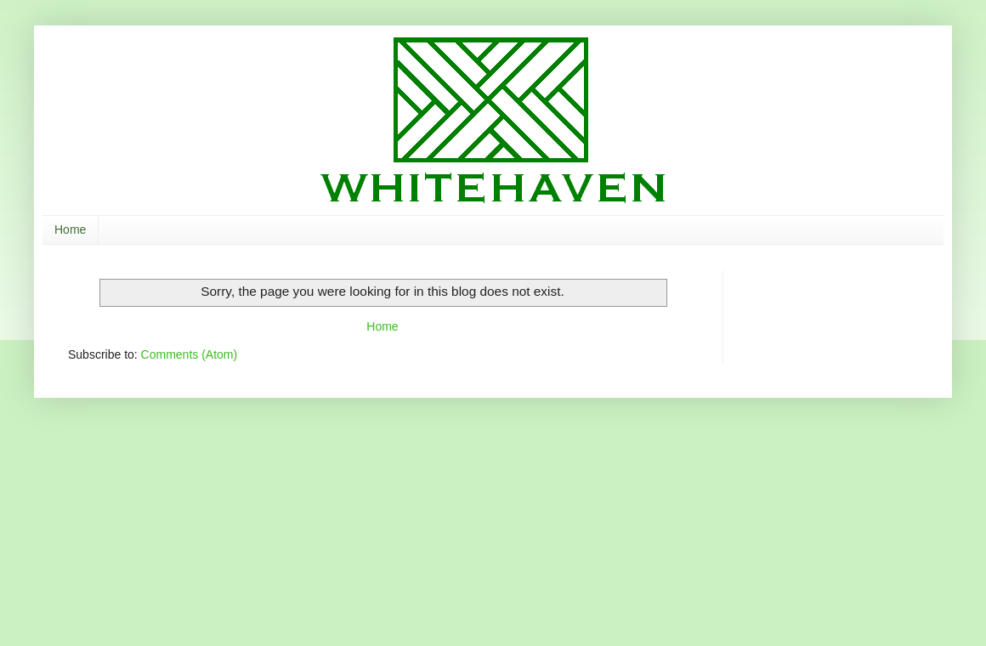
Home (70, 229)
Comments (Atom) (189, 354)
